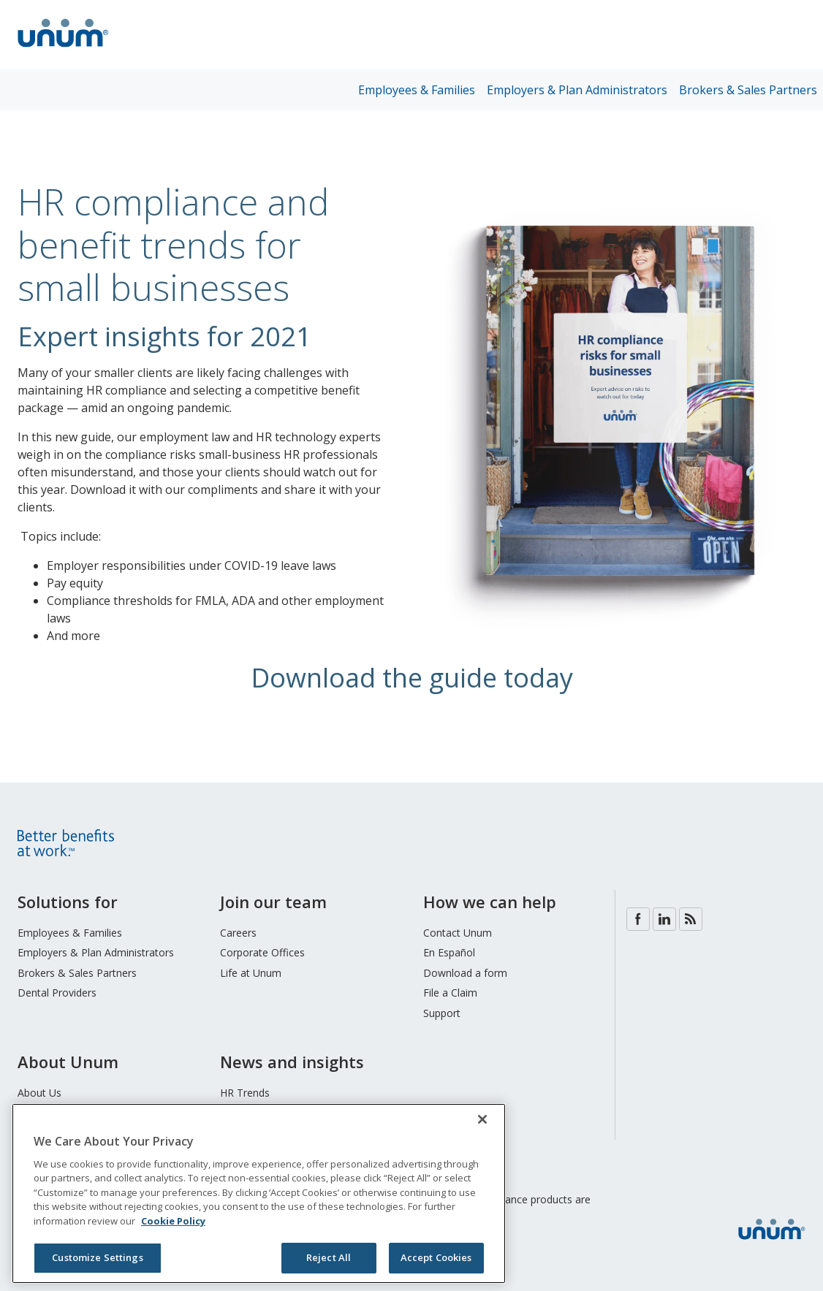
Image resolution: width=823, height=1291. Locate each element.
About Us (39, 1093)
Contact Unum (457, 933)
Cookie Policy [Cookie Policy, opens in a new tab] (173, 1220)
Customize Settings (97, 1257)
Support (441, 1013)
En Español (449, 952)
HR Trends (245, 1093)
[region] (259, 1193)
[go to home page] (63, 49)
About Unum (68, 1062)
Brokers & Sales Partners (748, 90)
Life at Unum (250, 973)
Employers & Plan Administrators (577, 90)
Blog (690, 919)
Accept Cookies (436, 1257)
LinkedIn (664, 919)
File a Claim (450, 992)
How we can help (489, 902)
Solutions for (68, 902)
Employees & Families (416, 90)
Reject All (328, 1257)
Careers (238, 933)
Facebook (638, 919)
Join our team (273, 902)
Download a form (465, 973)
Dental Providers (57, 992)
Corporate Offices (262, 952)
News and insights (292, 1062)
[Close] (482, 1119)
